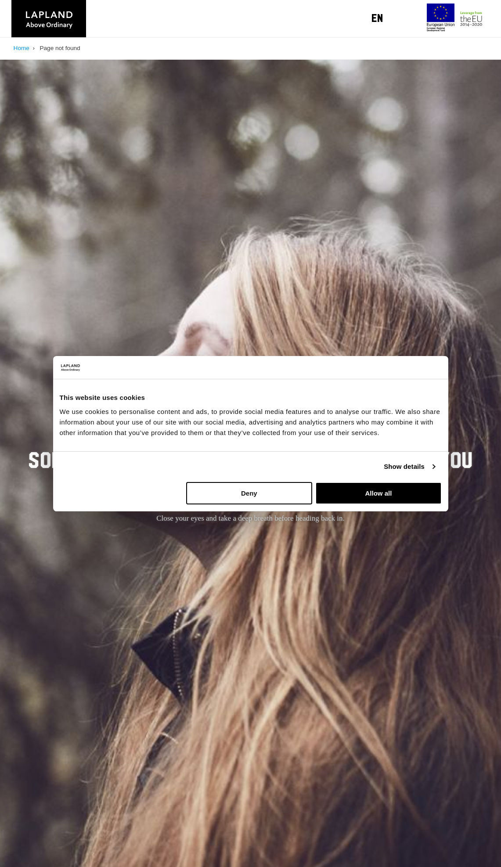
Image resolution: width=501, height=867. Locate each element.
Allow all (378, 493)
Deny (249, 493)
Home (21, 48)
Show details (404, 466)
